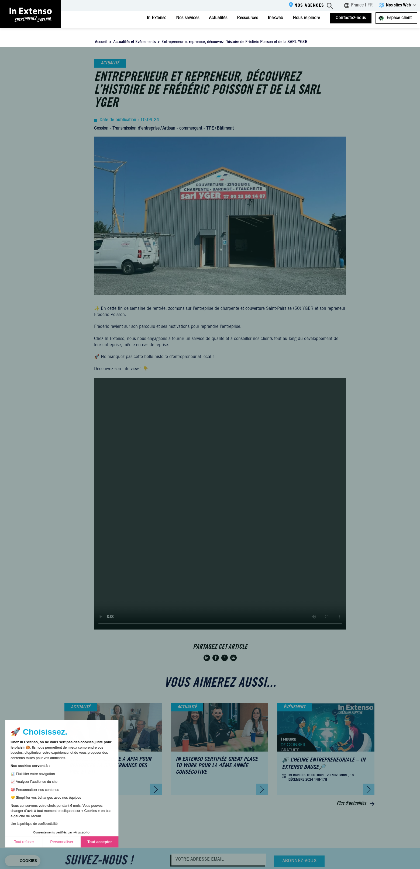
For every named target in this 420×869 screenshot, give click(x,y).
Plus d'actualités (351, 803)
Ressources (247, 18)
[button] (22, 861)
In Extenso (156, 18)
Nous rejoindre (306, 18)
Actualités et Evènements (134, 42)
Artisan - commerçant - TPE (188, 128)
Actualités (218, 18)
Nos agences (309, 6)
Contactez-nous (351, 18)
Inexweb (275, 18)
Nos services (187, 18)
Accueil (101, 42)
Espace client (399, 18)
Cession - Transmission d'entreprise (127, 128)
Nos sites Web (398, 5)
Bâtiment (225, 128)
